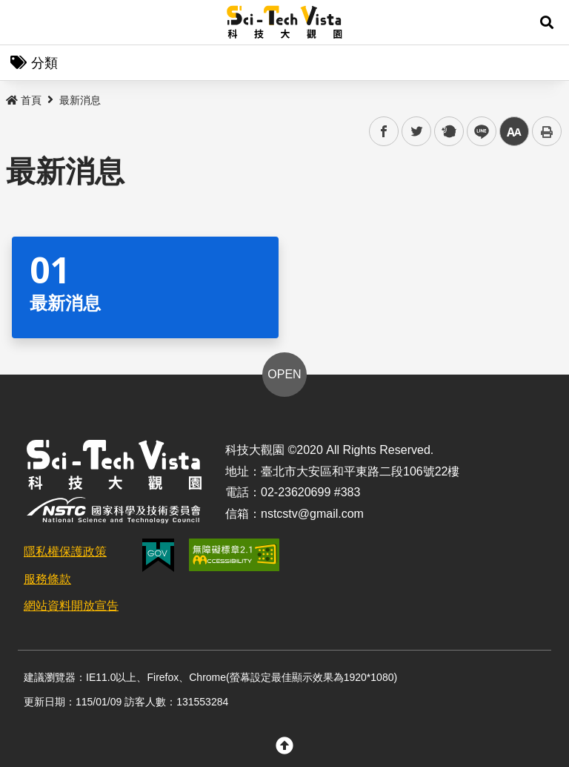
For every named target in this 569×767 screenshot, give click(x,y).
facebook (384, 131)
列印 (547, 131)
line (476, 131)
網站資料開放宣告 (71, 605)
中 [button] (514, 131)
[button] (547, 22)
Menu (22, 22)
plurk (448, 131)
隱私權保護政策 (65, 551)
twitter (416, 131)
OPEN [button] (284, 374)
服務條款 (47, 579)
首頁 (23, 100)
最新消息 (80, 100)
